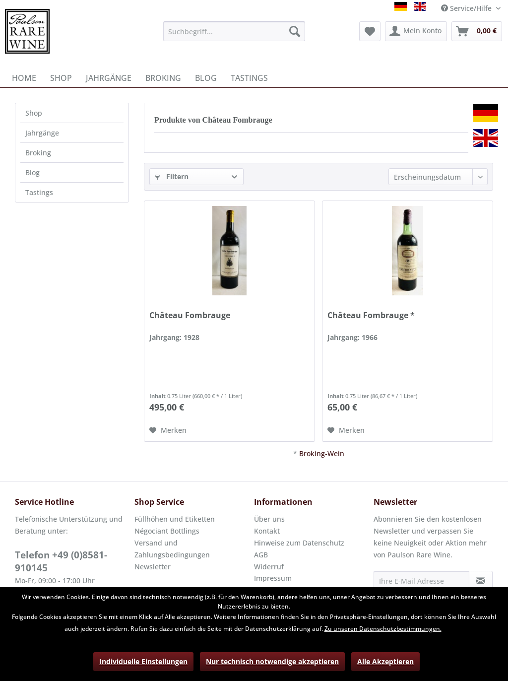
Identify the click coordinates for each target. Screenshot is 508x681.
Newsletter (152, 566)
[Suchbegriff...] (234, 31)
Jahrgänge (42, 132)
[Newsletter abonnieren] (481, 581)
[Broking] (163, 77)
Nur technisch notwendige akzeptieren (272, 661)
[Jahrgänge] (108, 77)
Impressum (273, 578)
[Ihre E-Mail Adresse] (421, 581)
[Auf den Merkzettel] (168, 430)
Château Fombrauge (189, 315)
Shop (33, 113)
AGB (261, 554)
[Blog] (206, 77)
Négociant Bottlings (166, 531)
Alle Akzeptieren (385, 661)
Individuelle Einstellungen (143, 661)
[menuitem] (234, 31)
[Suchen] (294, 31)
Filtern (172, 176)
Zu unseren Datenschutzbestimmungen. (383, 628)
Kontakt (267, 531)
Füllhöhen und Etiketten (174, 519)
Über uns (269, 519)
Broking (38, 152)
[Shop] (61, 77)
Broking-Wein (321, 453)
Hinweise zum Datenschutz (299, 542)
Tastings (39, 192)
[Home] (24, 77)
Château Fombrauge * (371, 315)
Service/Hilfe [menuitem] (467, 8)
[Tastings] (249, 77)
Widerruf (269, 566)
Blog (32, 172)
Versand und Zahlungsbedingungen (172, 548)
